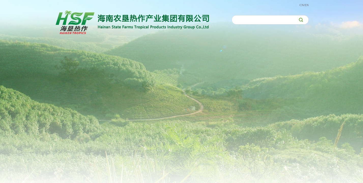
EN (307, 5)
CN (301, 5)
